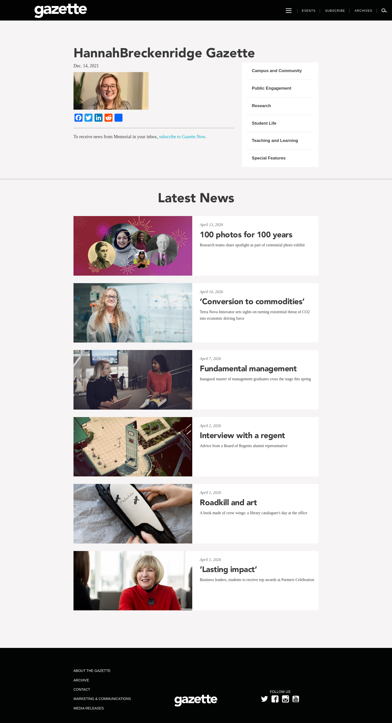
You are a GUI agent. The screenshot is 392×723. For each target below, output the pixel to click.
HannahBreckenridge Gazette (164, 53)
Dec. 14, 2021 (86, 65)
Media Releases (89, 708)
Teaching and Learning (275, 140)
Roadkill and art (228, 502)
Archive (81, 680)
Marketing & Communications (102, 699)
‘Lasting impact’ (228, 569)
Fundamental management (248, 368)
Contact (82, 689)
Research (261, 105)
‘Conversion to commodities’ (252, 301)
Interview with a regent (242, 435)
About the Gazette (92, 671)
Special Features (269, 158)
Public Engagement (271, 88)
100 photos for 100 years (246, 234)
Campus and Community (277, 70)
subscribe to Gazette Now (182, 136)
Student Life (264, 123)
